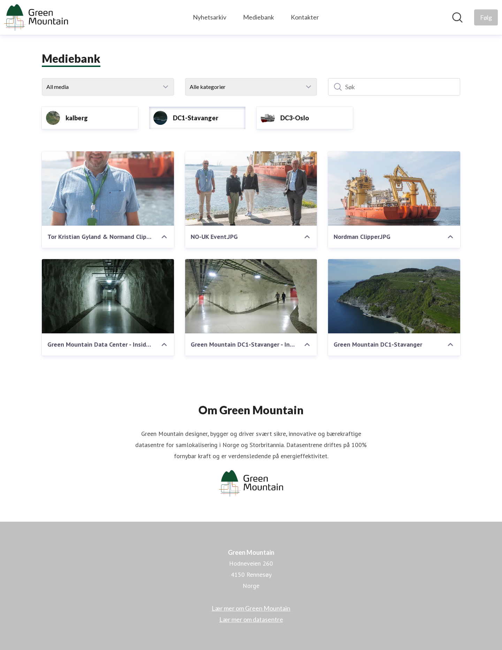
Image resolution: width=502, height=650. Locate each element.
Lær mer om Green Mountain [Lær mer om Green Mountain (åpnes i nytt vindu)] (251, 608)
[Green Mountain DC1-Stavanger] (394, 296)
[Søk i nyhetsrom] (457, 17)
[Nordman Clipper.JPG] (394, 188)
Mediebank (258, 17)
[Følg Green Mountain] (486, 17)
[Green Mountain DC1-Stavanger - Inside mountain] (251, 296)
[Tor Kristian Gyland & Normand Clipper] (108, 188)
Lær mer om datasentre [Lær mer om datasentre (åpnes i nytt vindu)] (251, 619)
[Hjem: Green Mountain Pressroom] (36, 17)
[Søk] (394, 87)
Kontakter (305, 17)
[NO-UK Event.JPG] (251, 188)
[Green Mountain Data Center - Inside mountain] (108, 296)
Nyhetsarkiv (209, 17)
